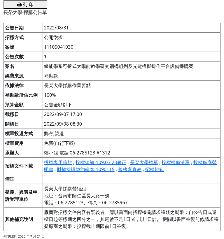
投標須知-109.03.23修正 (101, 162)
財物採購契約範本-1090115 (85, 169)
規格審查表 (129, 169)
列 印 (25, 4)
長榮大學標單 (144, 162)
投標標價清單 (176, 162)
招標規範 (154, 169)
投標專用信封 (58, 162)
